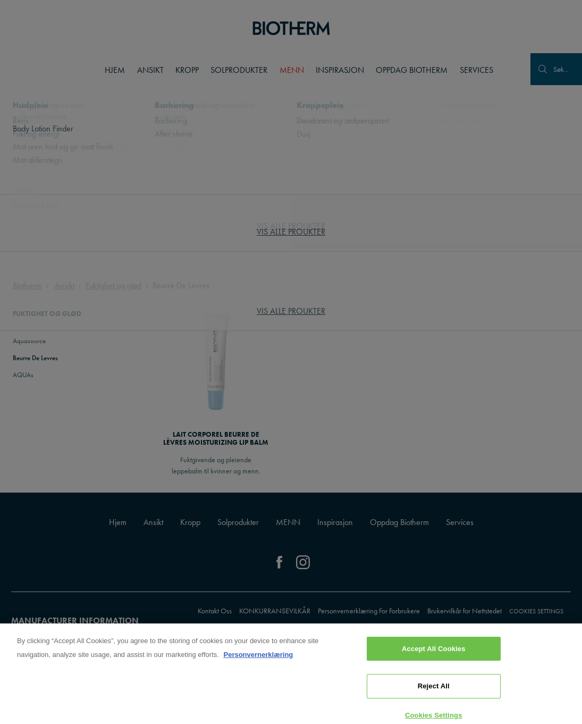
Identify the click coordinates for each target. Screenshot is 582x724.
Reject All (434, 691)
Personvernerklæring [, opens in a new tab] (258, 659)
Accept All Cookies (434, 654)
